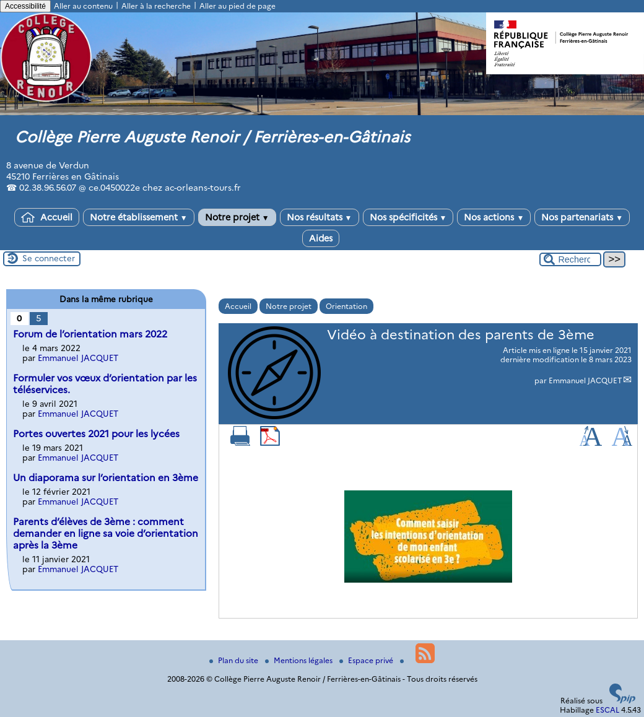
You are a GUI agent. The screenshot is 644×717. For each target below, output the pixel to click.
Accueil (46, 217)
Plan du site (234, 660)
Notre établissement (139, 217)
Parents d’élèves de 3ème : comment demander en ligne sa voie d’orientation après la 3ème (105, 533)
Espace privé (367, 660)
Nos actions (494, 217)
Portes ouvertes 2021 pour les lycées (96, 434)
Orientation (346, 306)
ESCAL (607, 710)
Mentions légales (299, 660)
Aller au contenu (83, 6)
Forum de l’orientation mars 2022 (90, 334)
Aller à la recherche (156, 6)
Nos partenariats (582, 217)
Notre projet (237, 217)
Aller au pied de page (237, 6)
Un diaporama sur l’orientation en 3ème (105, 478)
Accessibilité (25, 6)
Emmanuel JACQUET (585, 380)
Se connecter (48, 258)
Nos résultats (319, 217)
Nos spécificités (408, 217)
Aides (321, 238)
